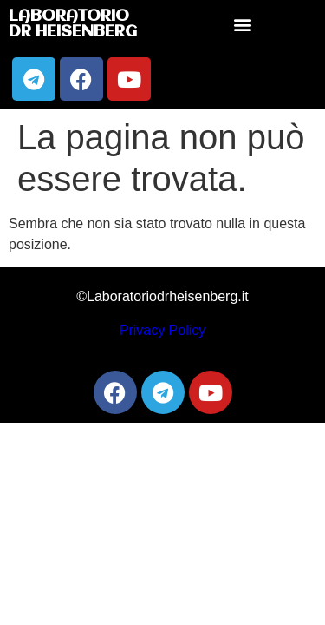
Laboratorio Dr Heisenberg (73, 24)
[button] (242, 24)
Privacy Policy (163, 330)
